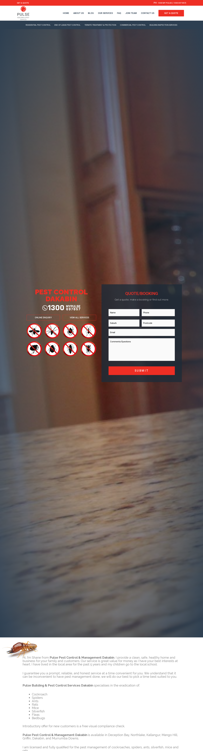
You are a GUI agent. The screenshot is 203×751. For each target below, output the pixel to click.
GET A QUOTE (23, 3)
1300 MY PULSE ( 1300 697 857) (170, 3)
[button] (42, 318)
